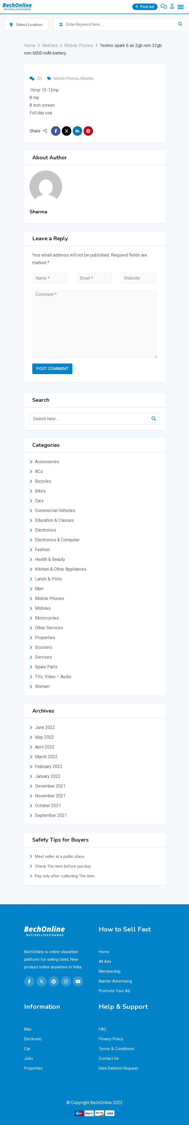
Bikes (40, 491)
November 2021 (50, 795)
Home (104, 951)
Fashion (42, 549)
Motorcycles (47, 618)
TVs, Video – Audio (53, 676)
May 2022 (44, 737)
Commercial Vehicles (55, 510)
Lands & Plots (48, 579)
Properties (45, 637)
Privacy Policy (111, 1038)
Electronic (33, 1038)
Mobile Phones (66, 78)
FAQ (102, 1029)
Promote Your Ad (114, 990)
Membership (110, 971)
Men (39, 588)
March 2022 (46, 756)
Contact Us (109, 1058)
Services (43, 657)
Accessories (47, 461)
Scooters (43, 647)
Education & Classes (54, 520)
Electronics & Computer (57, 539)
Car (27, 1048)
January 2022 (47, 776)
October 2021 (48, 805)
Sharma (38, 211)
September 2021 (51, 815)
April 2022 (45, 747)
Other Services (49, 627)
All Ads (105, 961)
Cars (39, 500)
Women (42, 686)
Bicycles (43, 481)
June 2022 (45, 727)
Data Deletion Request (118, 1068)
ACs (39, 471)
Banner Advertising (115, 981)
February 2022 (48, 766)
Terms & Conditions (116, 1048)
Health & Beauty (50, 559)
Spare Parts (46, 666)
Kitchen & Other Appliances (61, 569)
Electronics (45, 530)
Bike (27, 1029)
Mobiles (87, 78)
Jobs (28, 1058)
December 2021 (50, 786)
